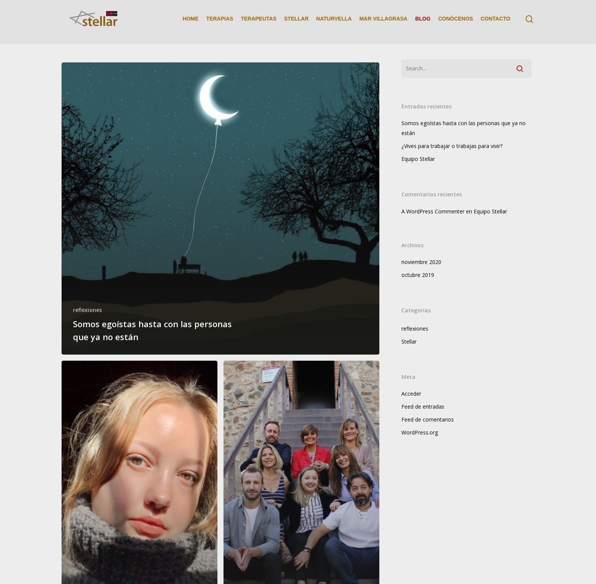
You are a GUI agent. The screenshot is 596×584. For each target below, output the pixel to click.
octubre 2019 (417, 274)
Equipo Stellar (418, 158)
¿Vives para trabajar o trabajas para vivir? (451, 146)
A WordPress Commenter (432, 211)
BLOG (422, 22)
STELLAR (296, 22)
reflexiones (87, 309)
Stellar (409, 341)
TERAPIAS (219, 22)
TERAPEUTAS (258, 22)
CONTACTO (495, 22)
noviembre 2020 (421, 262)
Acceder (411, 393)
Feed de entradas (422, 406)
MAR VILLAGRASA (383, 22)
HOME (191, 22)
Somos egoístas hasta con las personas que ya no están (463, 128)
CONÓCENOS (455, 22)
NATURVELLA (334, 22)
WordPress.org (419, 432)
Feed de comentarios (427, 419)
